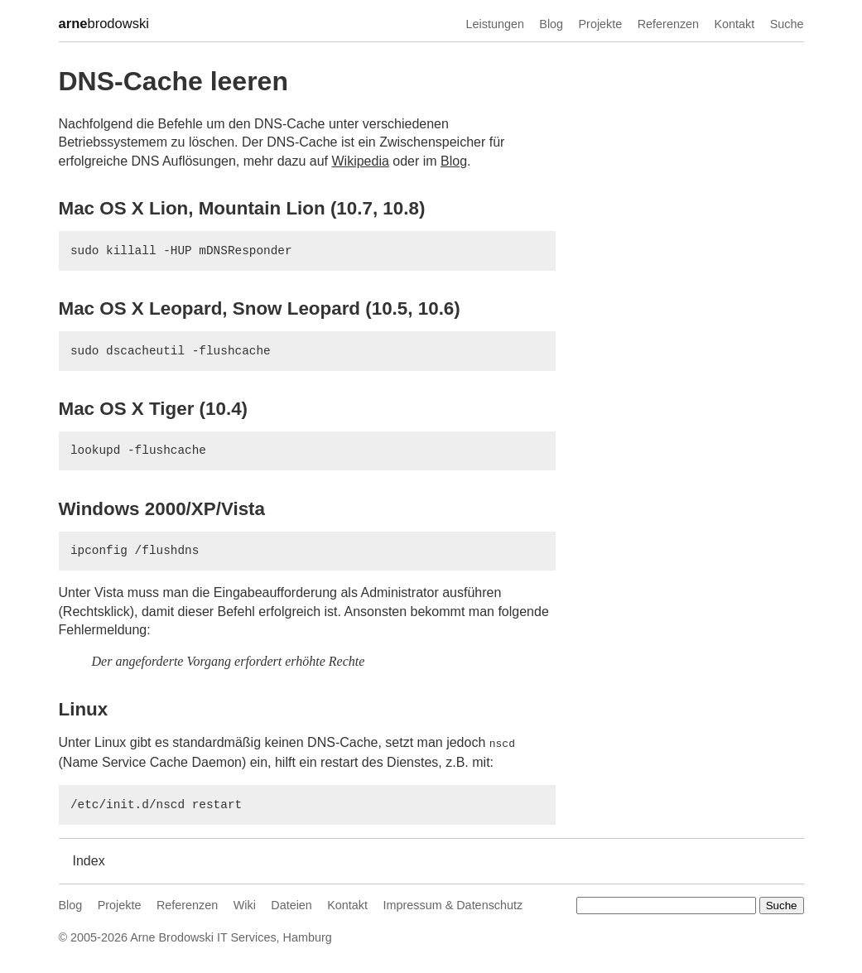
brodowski (104, 24)
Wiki (245, 903)
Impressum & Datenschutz (452, 903)
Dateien (291, 903)
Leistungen (494, 24)
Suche (787, 24)
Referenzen (668, 24)
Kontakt (734, 24)
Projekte (601, 24)
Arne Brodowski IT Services (203, 935)
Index (89, 859)
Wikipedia (359, 161)
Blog (551, 24)
